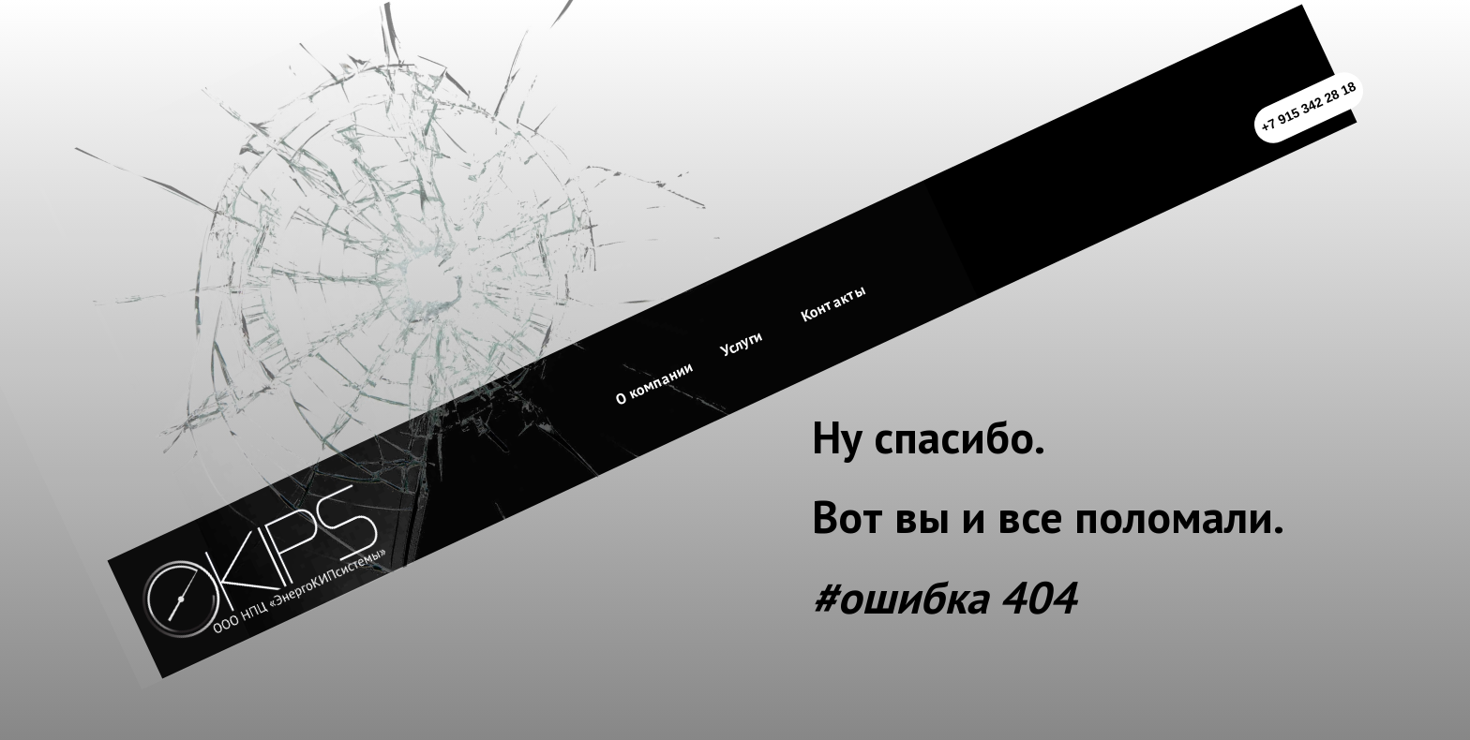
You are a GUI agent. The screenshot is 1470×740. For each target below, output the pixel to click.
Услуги (741, 343)
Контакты (833, 303)
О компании (654, 382)
